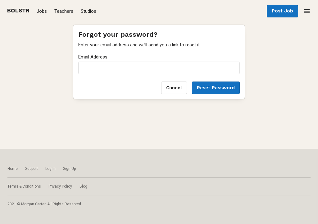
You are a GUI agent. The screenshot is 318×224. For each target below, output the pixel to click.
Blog (83, 186)
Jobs (42, 11)
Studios (88, 11)
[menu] (307, 11)
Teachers (63, 11)
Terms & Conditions (24, 186)
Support (31, 168)
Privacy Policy (60, 186)
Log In (50, 168)
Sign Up (69, 168)
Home (12, 168)
